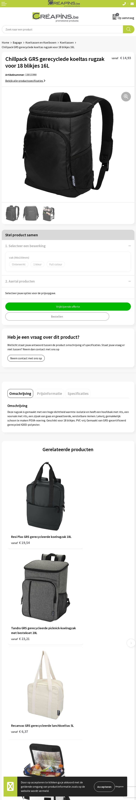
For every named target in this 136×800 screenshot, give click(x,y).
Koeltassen (67, 42)
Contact (7, 708)
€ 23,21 (81, 531)
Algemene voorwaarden (84, 708)
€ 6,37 (19, 613)
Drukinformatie (79, 654)
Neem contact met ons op (26, 358)
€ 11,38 (81, 608)
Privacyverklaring (80, 719)
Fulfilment (76, 648)
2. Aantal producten (20, 281)
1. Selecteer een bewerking (25, 246)
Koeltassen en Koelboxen (40, 42)
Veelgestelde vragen (14, 714)
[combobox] (62, 29)
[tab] (20, 393)
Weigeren (119, 786)
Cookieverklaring (80, 714)
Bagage (17, 42)
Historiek (75, 659)
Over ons (75, 665)
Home (5, 42)
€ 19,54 (20, 531)
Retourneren (9, 719)
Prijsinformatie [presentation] (49, 393)
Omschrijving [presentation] (20, 393)
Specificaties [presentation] (78, 393)
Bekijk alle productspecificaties (25, 80)
